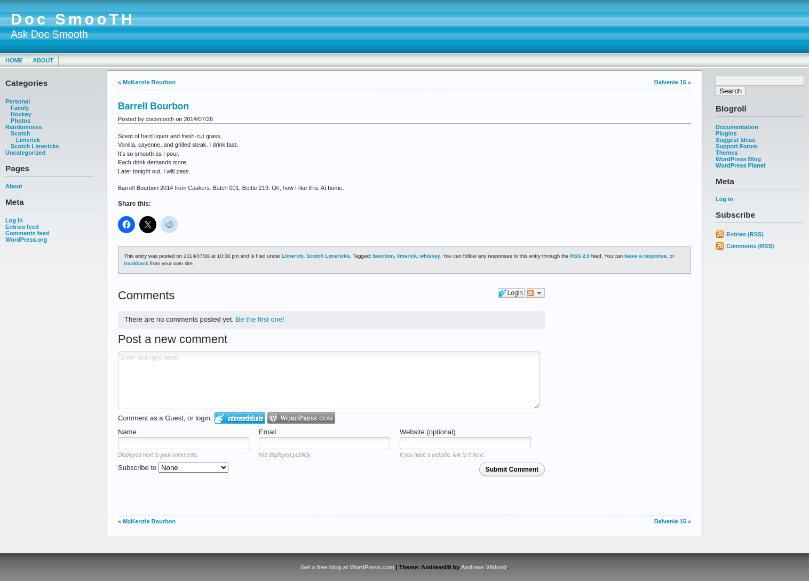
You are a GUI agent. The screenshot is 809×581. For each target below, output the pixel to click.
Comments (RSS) (750, 246)
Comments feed (27, 233)
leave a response (645, 256)
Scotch (20, 133)
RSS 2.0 (580, 256)
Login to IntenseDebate (240, 418)
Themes (726, 152)
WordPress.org (26, 239)
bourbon (383, 256)
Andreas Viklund (484, 567)
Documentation (737, 127)
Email (267, 432)
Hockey (21, 114)
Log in (14, 220)
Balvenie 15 (670, 82)
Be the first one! (260, 319)
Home (14, 60)
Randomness (23, 127)
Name (127, 432)
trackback (136, 263)
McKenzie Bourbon (149, 82)
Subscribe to (173, 468)
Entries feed (22, 227)
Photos (20, 120)
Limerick (28, 140)
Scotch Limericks (35, 146)
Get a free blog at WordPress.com (347, 567)
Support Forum (737, 146)
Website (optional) (428, 432)
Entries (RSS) (745, 234)
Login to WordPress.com (301, 418)
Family (20, 108)
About (43, 60)
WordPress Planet (740, 165)
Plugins (726, 133)
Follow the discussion (535, 293)
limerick (407, 256)
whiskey (429, 256)
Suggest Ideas (735, 140)
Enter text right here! (329, 380)
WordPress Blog (738, 159)
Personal (17, 101)
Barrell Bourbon (153, 106)
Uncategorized (25, 152)
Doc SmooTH (73, 19)
